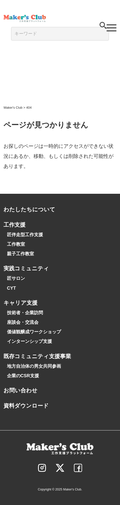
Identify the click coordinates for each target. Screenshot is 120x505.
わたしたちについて (29, 209)
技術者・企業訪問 (25, 312)
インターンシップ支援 (29, 341)
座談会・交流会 (22, 322)
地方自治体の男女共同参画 (34, 366)
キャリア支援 (21, 303)
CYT (11, 288)
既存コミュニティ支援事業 (37, 356)
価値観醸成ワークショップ (34, 331)
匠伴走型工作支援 (25, 234)
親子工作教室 (20, 253)
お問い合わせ (21, 390)
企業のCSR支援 (23, 375)
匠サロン (16, 278)
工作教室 (16, 244)
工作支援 (15, 225)
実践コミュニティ (26, 268)
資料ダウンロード (26, 406)
